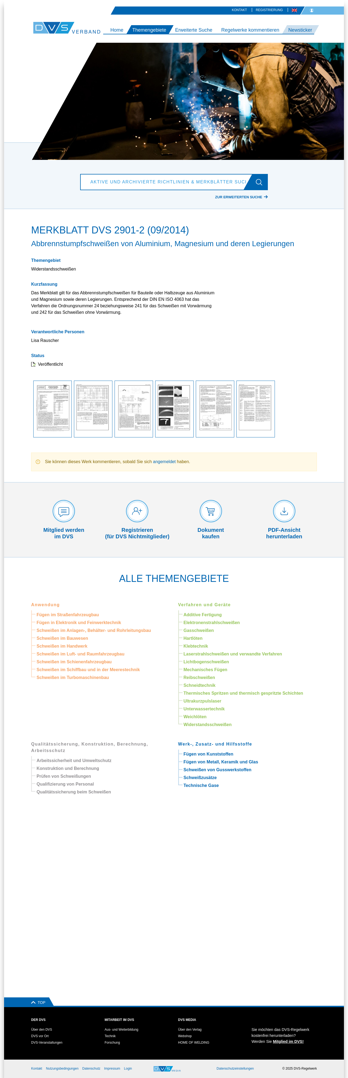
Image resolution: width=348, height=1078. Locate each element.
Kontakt (239, 10)
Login (128, 1068)
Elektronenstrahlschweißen (212, 622)
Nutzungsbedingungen (62, 1068)
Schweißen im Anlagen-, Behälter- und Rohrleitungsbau (94, 630)
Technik (110, 1036)
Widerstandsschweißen (208, 724)
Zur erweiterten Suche (238, 197)
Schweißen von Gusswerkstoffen (218, 769)
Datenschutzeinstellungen (235, 1068)
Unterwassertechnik (204, 709)
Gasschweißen (199, 630)
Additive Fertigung (203, 614)
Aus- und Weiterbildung (121, 1029)
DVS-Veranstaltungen (46, 1042)
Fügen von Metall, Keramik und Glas (221, 762)
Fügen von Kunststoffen (208, 754)
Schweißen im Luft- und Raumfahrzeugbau (80, 654)
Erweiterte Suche (193, 30)
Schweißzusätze (200, 777)
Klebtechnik (196, 646)
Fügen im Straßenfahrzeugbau (68, 614)
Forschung (112, 1042)
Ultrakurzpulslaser (203, 701)
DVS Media (187, 1020)
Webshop (185, 1036)
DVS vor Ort (40, 1036)
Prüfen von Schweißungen (64, 776)
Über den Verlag (190, 1029)
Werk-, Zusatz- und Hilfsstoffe (215, 744)
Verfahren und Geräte (204, 604)
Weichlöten (195, 716)
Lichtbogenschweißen (206, 662)
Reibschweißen (199, 677)
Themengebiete (149, 30)
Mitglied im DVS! (288, 1041)
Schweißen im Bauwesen (62, 638)
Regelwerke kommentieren (250, 30)
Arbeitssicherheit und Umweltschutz (74, 760)
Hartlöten (193, 638)
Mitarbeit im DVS (119, 1020)
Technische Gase (201, 785)
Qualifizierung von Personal (65, 784)
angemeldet (164, 461)
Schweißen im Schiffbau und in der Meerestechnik (88, 669)
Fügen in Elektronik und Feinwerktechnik (79, 622)
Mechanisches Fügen (205, 669)
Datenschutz (91, 1068)
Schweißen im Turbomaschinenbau (73, 677)
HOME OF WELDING (193, 1042)
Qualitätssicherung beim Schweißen (74, 792)
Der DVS (38, 1020)
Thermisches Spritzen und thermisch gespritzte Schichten (243, 693)
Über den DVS (41, 1029)
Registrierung (269, 10)
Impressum (112, 1068)
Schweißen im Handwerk (62, 646)
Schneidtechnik (200, 685)
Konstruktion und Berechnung (68, 768)
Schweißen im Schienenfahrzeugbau (74, 662)
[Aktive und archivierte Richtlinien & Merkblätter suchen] (167, 182)
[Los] (261, 182)
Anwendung (45, 604)
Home (116, 30)
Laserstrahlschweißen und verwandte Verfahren (233, 654)
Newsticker (300, 30)
